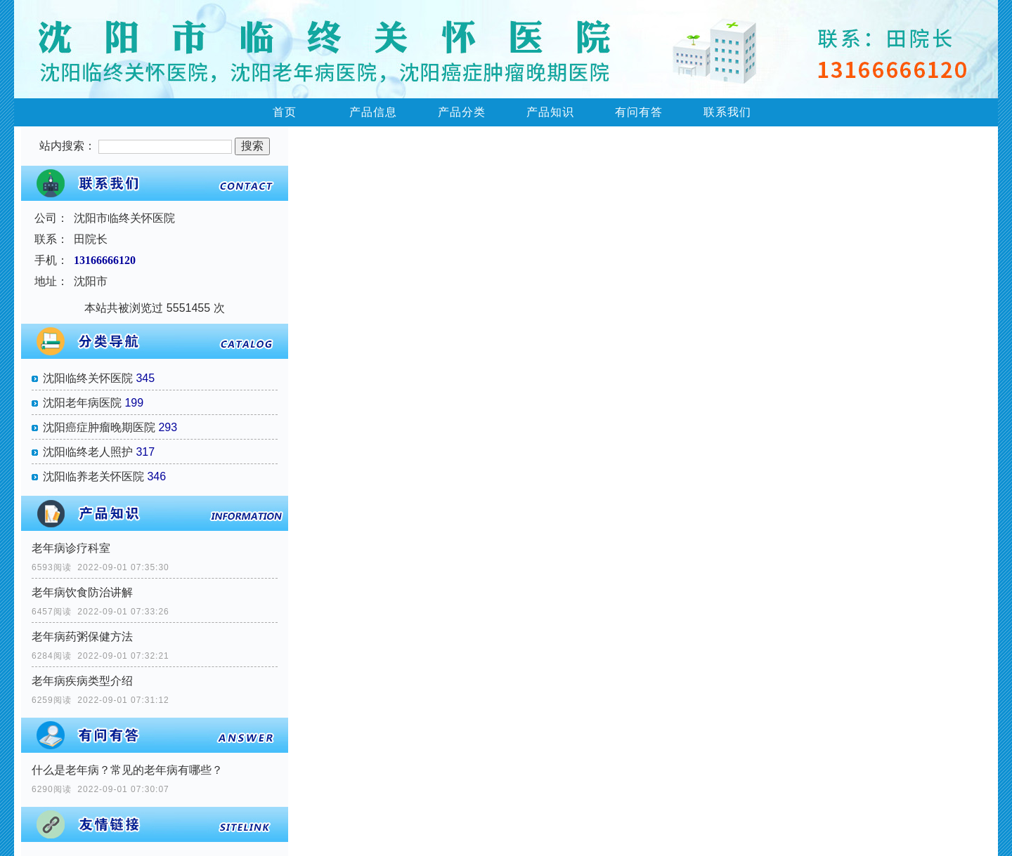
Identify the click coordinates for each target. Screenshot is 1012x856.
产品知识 (550, 112)
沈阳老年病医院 (82, 403)
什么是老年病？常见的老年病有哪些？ (127, 770)
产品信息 (373, 112)
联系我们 (727, 112)
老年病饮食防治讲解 (82, 592)
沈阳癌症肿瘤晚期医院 (99, 427)
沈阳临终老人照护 (88, 452)
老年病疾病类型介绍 (82, 681)
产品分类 (462, 112)
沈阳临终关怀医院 (88, 378)
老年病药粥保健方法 (82, 637)
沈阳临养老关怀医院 (93, 476)
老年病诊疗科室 (71, 548)
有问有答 (639, 112)
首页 (285, 112)
